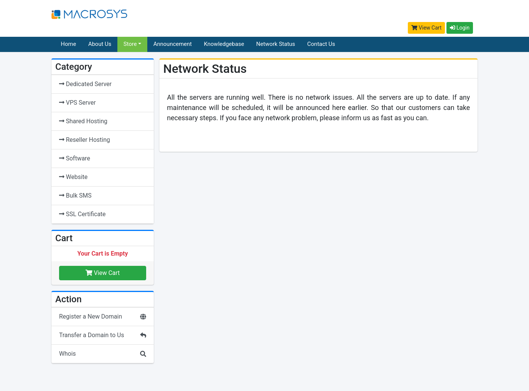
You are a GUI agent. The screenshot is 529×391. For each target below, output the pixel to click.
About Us (99, 44)
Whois (102, 353)
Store (130, 44)
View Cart (426, 28)
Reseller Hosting (84, 139)
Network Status (275, 44)
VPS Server (77, 102)
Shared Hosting (83, 121)
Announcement (172, 44)
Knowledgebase (224, 44)
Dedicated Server (85, 84)
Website (73, 177)
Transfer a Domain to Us (102, 335)
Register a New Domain (102, 316)
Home (68, 44)
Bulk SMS (75, 195)
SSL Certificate (82, 214)
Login (460, 28)
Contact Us (321, 44)
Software (74, 158)
